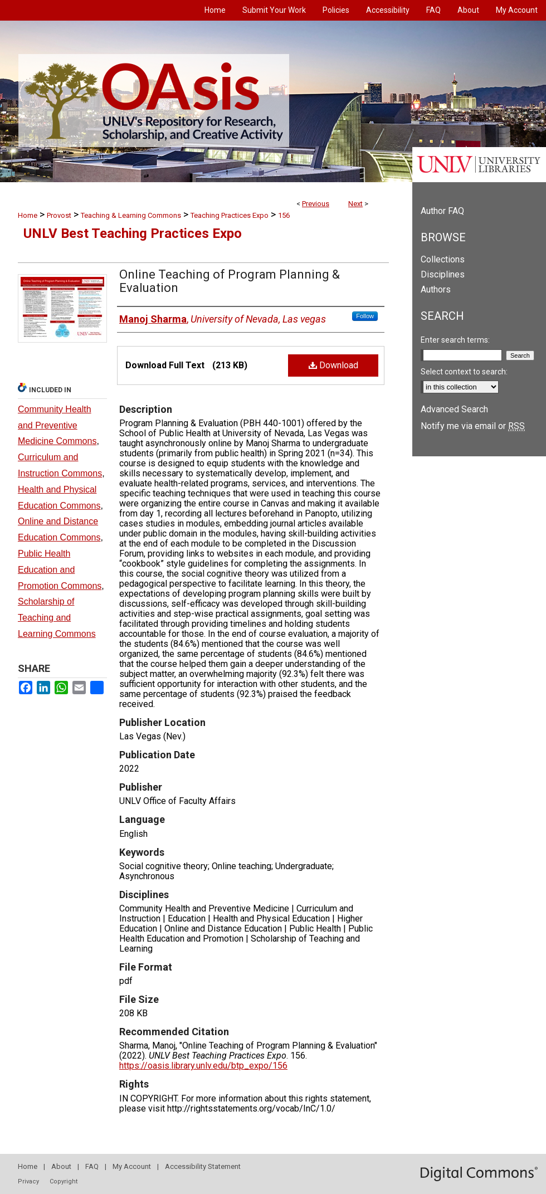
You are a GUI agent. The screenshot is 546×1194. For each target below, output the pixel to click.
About (61, 1166)
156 (284, 215)
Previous (315, 203)
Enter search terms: (455, 339)
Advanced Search (454, 409)
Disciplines (443, 274)
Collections (443, 259)
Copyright (63, 1181)
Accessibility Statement (203, 1166)
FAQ (92, 1166)
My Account (132, 1166)
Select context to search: (464, 371)
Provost (59, 215)
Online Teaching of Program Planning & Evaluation (229, 281)
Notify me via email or (473, 426)
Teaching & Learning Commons (131, 215)
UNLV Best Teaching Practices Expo (132, 233)
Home (27, 215)
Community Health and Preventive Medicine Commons (57, 425)
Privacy (28, 1181)
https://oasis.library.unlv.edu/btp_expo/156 (203, 1065)
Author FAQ (442, 211)
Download (333, 365)
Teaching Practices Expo (230, 215)
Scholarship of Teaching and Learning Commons (57, 618)
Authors (436, 289)
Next (355, 203)
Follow (365, 316)
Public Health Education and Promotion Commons (59, 570)
